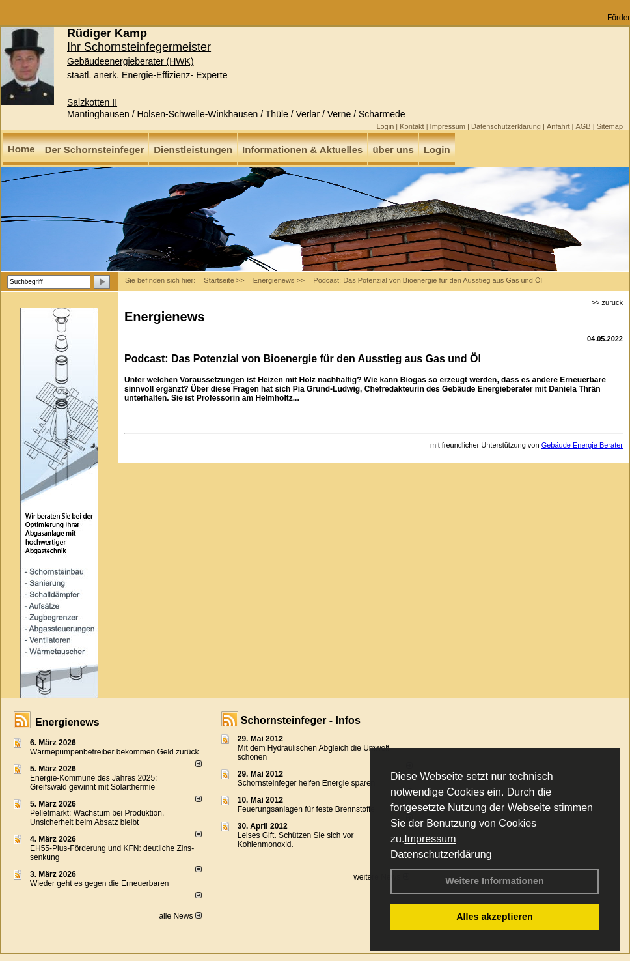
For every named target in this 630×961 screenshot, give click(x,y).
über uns (392, 149)
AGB (582, 126)
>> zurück (607, 302)
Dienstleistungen (193, 149)
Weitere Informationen (494, 881)
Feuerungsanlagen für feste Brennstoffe (306, 809)
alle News (180, 916)
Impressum (430, 838)
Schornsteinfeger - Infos (301, 720)
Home (21, 148)
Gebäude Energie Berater (582, 445)
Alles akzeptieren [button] (494, 916)
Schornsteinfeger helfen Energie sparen (306, 783)
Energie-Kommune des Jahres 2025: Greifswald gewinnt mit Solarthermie (93, 782)
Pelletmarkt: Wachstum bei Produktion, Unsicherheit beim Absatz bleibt (97, 818)
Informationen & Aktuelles (302, 149)
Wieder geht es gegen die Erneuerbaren (99, 883)
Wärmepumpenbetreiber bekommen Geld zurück (114, 751)
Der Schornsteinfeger (94, 149)
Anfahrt (558, 126)
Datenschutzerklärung (441, 854)
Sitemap (610, 126)
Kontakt (412, 126)
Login (385, 126)
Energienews (67, 722)
